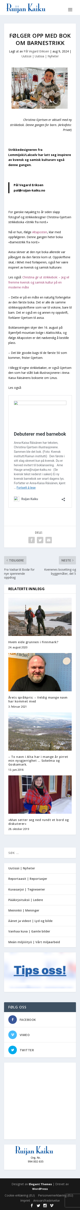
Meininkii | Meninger (23, 910)
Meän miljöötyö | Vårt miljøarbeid (34, 942)
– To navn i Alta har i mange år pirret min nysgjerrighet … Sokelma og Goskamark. (38, 760)
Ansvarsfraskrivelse (46, 1200)
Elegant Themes (40, 1184)
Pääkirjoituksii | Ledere (25, 900)
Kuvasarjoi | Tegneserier (26, 889)
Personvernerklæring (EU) (55, 1195)
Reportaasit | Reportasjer (27, 879)
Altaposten (39, 232)
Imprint (25, 1200)
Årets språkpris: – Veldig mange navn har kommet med (38, 699)
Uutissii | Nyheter (21, 868)
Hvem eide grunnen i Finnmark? (33, 642)
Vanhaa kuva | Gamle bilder (29, 931)
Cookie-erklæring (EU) (20, 1195)
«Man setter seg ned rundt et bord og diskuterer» (38, 822)
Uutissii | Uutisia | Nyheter (40, 56)
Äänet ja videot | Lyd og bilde (30, 921)
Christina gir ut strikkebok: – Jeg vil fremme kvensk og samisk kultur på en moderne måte (38, 282)
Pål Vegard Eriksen (36, 51)
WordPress (40, 1189)
